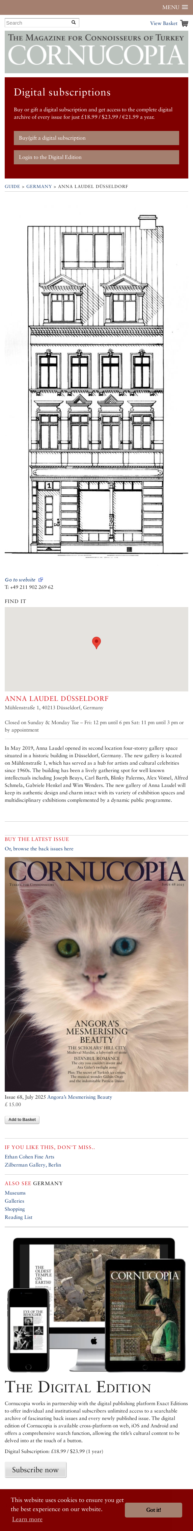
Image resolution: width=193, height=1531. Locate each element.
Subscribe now (35, 1469)
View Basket (163, 23)
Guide (12, 186)
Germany (39, 186)
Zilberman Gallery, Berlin (33, 1165)
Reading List (18, 1217)
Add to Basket (22, 1119)
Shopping (15, 1209)
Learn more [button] (27, 1519)
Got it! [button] (153, 1510)
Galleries (14, 1201)
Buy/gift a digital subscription (52, 138)
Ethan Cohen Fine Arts (29, 1156)
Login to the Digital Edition (50, 157)
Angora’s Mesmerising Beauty (79, 1097)
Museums (15, 1193)
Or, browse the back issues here (39, 848)
